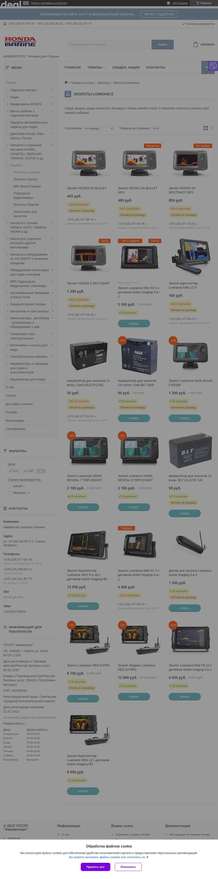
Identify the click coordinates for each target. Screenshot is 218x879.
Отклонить (128, 867)
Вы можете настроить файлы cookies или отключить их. (107, 857)
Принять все (96, 867)
